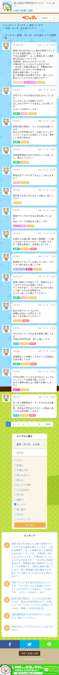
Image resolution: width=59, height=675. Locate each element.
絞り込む (30, 525)
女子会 (20, 494)
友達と (20, 465)
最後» (48, 424)
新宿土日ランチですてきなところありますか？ (32, 628)
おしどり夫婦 (24, 485)
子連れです (22, 470)
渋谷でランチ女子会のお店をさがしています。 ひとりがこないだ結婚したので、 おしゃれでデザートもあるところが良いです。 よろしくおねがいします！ (32, 587)
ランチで (21, 504)
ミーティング (24, 519)
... (34, 424)
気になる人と (24, 475)
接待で (20, 499)
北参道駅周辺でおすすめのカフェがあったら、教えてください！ (32, 616)
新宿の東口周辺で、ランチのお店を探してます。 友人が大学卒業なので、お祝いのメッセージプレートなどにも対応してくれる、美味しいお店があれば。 (32, 603)
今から (20, 514)
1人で (20, 460)
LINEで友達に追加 (23, 10)
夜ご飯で (21, 509)
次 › (40, 424)
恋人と (20, 480)
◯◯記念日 (23, 490)
